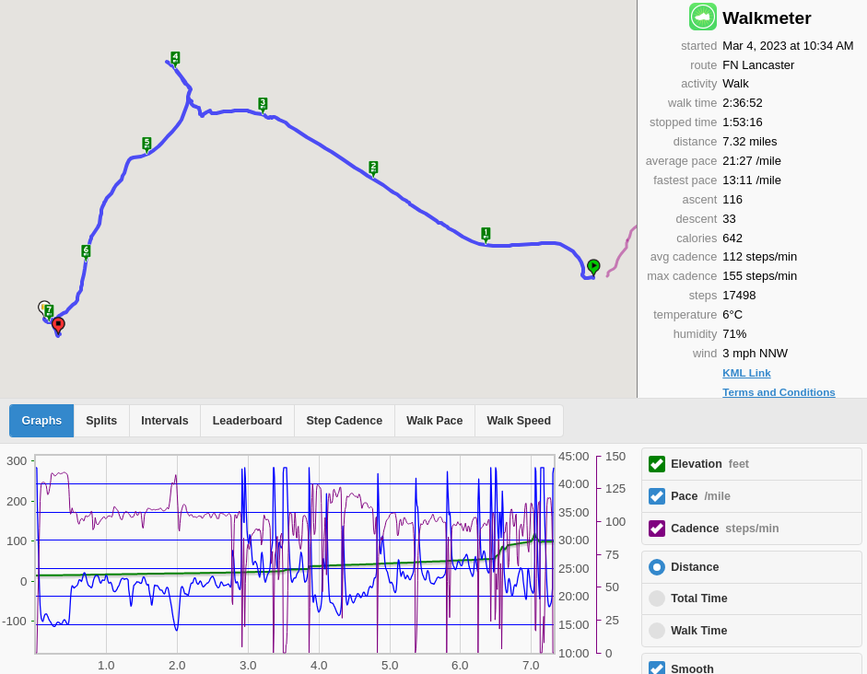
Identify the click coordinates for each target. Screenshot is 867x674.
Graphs (42, 420)
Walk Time (699, 630)
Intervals (164, 420)
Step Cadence (344, 420)
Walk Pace (434, 420)
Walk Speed (519, 420)
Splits (101, 420)
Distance (695, 567)
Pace (701, 496)
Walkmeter (766, 18)
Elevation (710, 464)
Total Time (699, 598)
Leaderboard (248, 420)
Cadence (725, 528)
